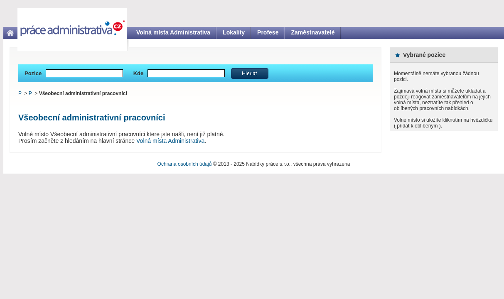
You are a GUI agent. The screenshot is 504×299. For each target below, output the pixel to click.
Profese (267, 32)
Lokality (234, 32)
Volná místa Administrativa (173, 32)
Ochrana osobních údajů (184, 164)
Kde (138, 73)
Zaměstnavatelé (312, 32)
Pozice (33, 73)
